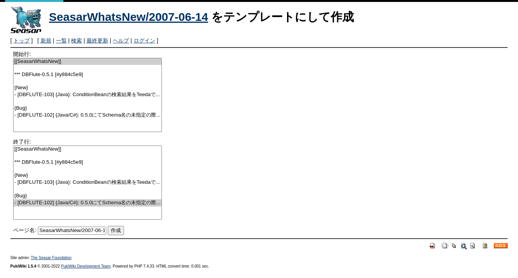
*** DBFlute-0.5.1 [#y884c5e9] (87, 74)
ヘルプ (121, 40)
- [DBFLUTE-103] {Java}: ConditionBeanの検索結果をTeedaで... (87, 94)
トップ (22, 40)
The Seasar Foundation (51, 258)
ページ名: (24, 230)
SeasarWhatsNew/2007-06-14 (128, 16)
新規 (46, 40)
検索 (76, 40)
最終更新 (97, 40)
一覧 (61, 40)
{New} (87, 88)
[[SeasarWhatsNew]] (87, 61)
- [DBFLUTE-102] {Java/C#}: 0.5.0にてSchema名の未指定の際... (87, 115)
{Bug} (87, 108)
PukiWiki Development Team (85, 266)
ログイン (144, 40)
